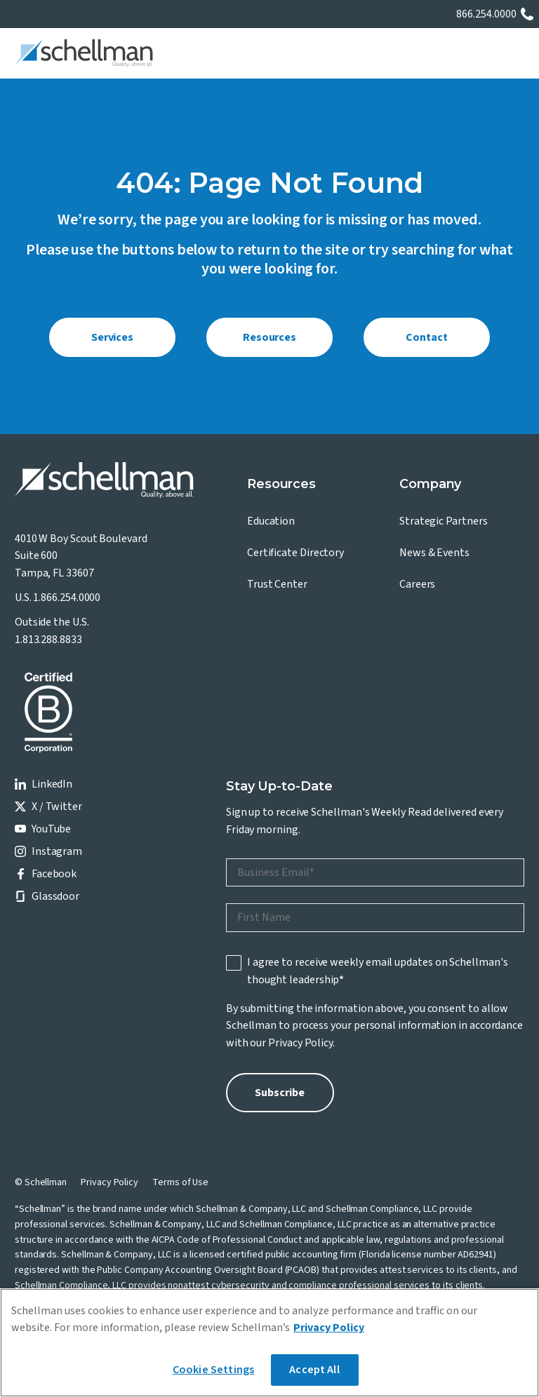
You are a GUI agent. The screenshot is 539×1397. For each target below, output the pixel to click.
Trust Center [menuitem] (277, 584)
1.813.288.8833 (48, 639)
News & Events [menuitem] (434, 552)
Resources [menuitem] (269, 337)
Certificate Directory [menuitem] (295, 552)
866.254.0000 (486, 14)
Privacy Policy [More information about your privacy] (328, 1327)
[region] (269, 1342)
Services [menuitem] (112, 337)
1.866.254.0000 (66, 597)
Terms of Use (180, 1182)
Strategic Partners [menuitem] (443, 521)
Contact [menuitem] (426, 337)
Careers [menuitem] (417, 584)
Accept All (314, 1369)
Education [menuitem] (271, 521)
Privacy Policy (300, 1043)
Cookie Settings (213, 1369)
